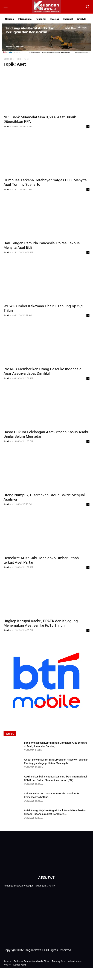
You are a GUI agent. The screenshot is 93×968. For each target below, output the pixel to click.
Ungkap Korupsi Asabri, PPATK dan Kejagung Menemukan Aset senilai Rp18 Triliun (41, 623)
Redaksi (7, 126)
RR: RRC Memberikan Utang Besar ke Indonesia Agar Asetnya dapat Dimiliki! (42, 371)
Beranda (8, 58)
